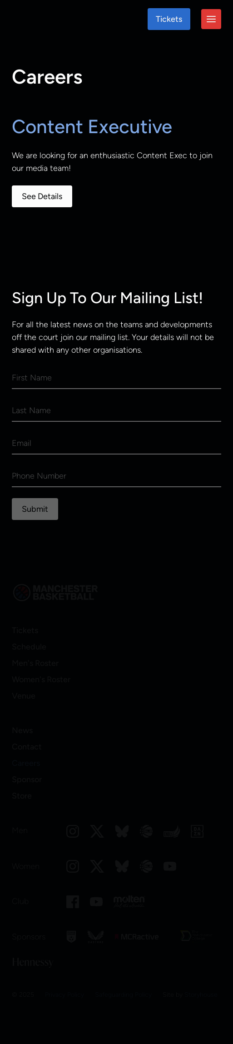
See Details (42, 196)
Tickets (169, 19)
